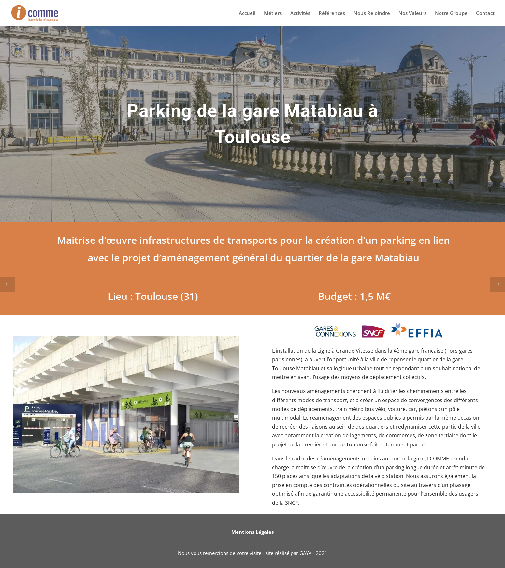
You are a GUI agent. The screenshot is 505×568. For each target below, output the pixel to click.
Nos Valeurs (412, 13)
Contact (485, 13)
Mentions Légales (252, 532)
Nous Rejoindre (372, 13)
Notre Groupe (451, 13)
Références (332, 13)
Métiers (273, 13)
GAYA (305, 553)
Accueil (247, 13)
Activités (300, 13)
